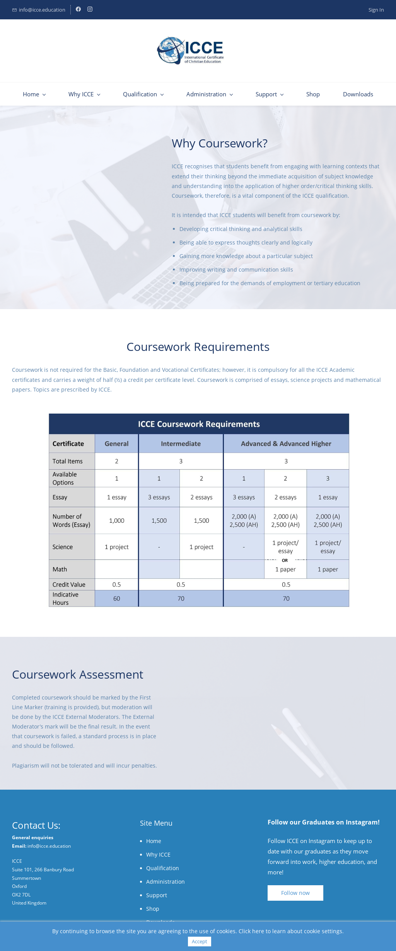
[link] (198, 418)
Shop (152, 908)
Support (156, 895)
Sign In (376, 9)
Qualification (162, 868)
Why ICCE (158, 854)
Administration (165, 881)
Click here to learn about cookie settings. (291, 931)
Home (153, 841)
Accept (199, 941)
